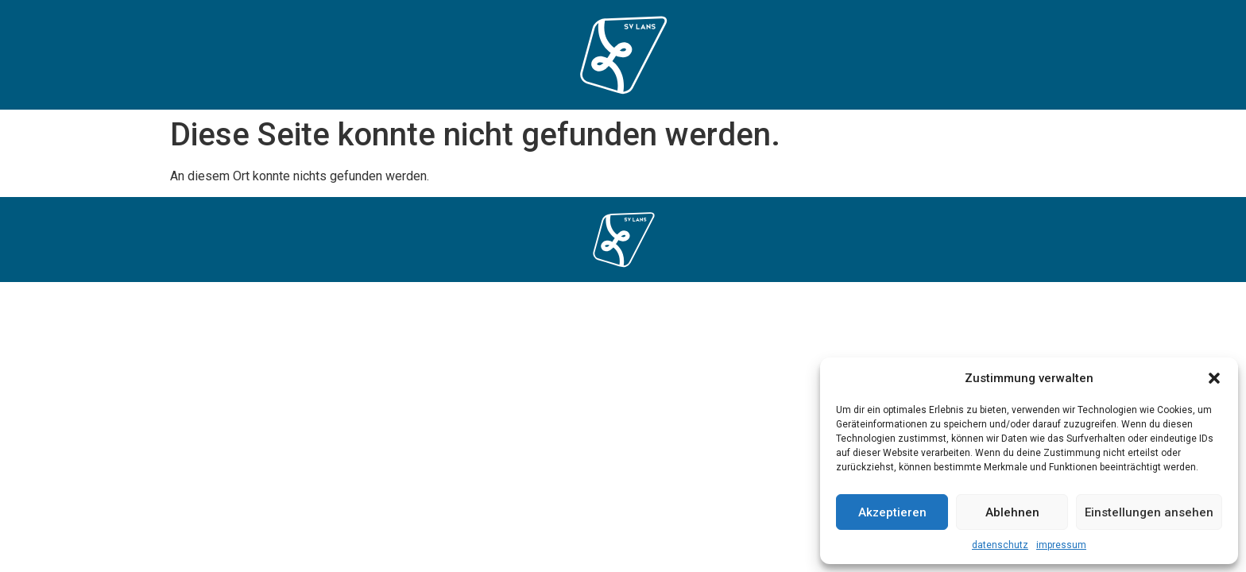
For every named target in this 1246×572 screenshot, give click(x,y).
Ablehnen (1012, 512)
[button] (1214, 378)
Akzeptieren (892, 512)
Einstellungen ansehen (1149, 512)
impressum (1061, 545)
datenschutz (1000, 545)
